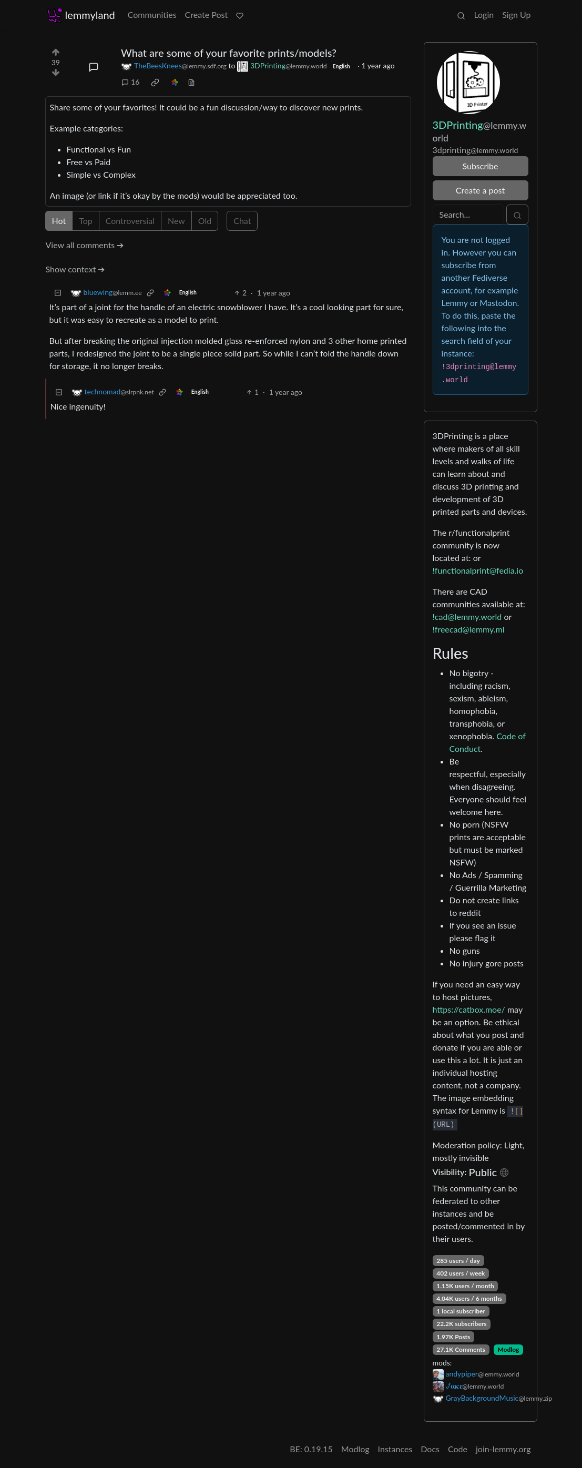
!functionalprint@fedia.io (478, 570)
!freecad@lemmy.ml (469, 629)
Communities (152, 14)
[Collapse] (57, 292)
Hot (59, 221)
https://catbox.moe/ (469, 1009)
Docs (430, 1449)
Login (484, 14)
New (176, 221)
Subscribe (480, 166)
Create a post (480, 190)
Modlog (508, 1349)
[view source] (191, 82)
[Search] (468, 215)
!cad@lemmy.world (467, 616)
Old (204, 221)
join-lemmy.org (503, 1449)
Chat (242, 221)
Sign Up (516, 14)
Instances (395, 1449)
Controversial (130, 221)
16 (130, 81)
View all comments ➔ (85, 245)
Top (86, 221)
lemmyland (81, 15)
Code (457, 1449)
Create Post (206, 14)
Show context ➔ (75, 269)
